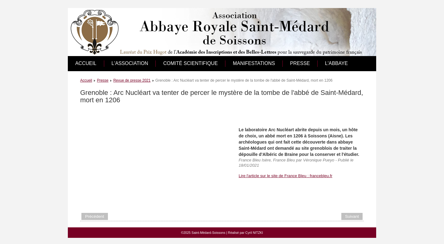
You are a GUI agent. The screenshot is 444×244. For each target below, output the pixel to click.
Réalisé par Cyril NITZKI (245, 232)
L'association (130, 63)
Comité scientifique (190, 63)
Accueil (86, 63)
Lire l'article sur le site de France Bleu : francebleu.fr (285, 175)
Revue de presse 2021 (131, 80)
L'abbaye (336, 63)
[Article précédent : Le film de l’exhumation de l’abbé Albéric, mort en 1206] (94, 216)
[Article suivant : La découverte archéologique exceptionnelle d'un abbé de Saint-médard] (352, 216)
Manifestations (254, 63)
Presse (300, 63)
